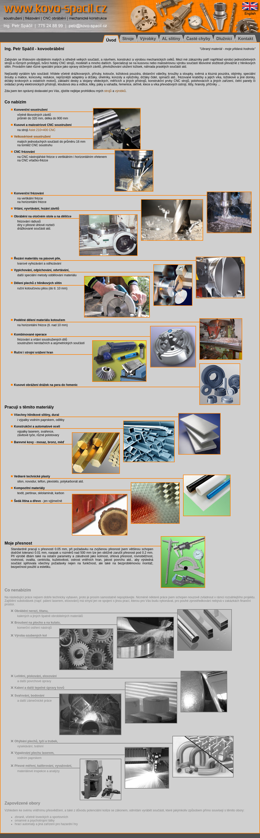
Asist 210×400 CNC (42, 130)
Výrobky (148, 38)
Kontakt (245, 38)
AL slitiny (171, 38)
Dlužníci (224, 38)
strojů (107, 91)
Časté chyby (198, 38)
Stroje (128, 38)
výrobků (120, 91)
